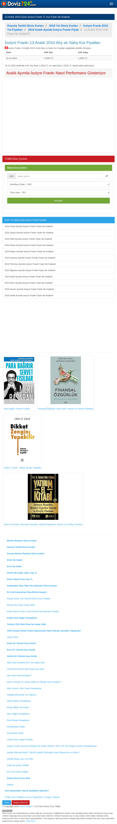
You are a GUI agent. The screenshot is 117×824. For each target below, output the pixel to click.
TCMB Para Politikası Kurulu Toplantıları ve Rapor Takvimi (32, 797)
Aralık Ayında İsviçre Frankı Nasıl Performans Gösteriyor (56, 73)
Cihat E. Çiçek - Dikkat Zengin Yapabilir (22, 442)
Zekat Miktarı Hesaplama (19, 701)
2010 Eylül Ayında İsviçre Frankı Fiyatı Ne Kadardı (29, 276)
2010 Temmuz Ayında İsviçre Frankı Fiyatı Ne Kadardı (30, 264)
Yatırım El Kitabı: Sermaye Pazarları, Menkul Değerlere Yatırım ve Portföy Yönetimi (43, 500)
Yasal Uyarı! (31, 821)
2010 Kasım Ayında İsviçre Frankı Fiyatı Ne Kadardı (29, 289)
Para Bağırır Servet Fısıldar (19, 383)
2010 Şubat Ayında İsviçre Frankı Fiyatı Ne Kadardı (29, 232)
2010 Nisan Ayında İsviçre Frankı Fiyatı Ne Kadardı (29, 245)
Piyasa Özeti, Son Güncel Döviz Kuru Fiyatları (29, 598)
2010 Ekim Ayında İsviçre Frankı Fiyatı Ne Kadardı (29, 283)
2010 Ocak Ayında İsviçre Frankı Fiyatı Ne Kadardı (29, 226)
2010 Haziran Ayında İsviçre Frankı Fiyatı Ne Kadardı (30, 258)
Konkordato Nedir (15, 733)
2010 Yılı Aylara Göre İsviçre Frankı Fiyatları (26, 220)
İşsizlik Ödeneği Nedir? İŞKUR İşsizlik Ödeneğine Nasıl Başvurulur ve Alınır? (43, 752)
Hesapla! (58, 200)
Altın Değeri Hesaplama (18, 714)
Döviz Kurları (26, 806)
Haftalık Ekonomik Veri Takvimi (21, 695)
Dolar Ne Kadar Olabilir (18, 765)
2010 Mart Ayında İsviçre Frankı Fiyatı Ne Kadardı (28, 239)
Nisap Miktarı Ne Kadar (18, 707)
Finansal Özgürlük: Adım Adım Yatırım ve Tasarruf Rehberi (65, 383)
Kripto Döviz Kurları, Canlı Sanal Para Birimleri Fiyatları (33, 611)
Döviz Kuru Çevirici (17, 168)
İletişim (10, 784)
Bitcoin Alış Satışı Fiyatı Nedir (21, 605)
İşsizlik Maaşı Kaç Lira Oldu (20, 759)
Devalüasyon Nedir (16, 726)
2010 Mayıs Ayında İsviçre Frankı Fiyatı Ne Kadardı (29, 251)
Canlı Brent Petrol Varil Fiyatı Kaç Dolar (25, 669)
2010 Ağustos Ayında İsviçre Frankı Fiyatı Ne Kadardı (30, 270)
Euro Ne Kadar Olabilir (17, 772)
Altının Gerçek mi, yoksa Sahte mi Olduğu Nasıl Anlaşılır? (34, 682)
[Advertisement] (58, 116)
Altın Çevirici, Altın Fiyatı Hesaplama (24, 688)
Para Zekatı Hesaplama (18, 720)
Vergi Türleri (12, 637)
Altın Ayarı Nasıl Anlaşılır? (19, 675)
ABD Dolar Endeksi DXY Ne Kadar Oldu (26, 662)
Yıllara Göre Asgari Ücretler (20, 739)
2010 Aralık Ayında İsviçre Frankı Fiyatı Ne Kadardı (29, 295)
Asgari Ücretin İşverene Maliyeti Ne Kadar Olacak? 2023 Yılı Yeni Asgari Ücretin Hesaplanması (52, 746)
